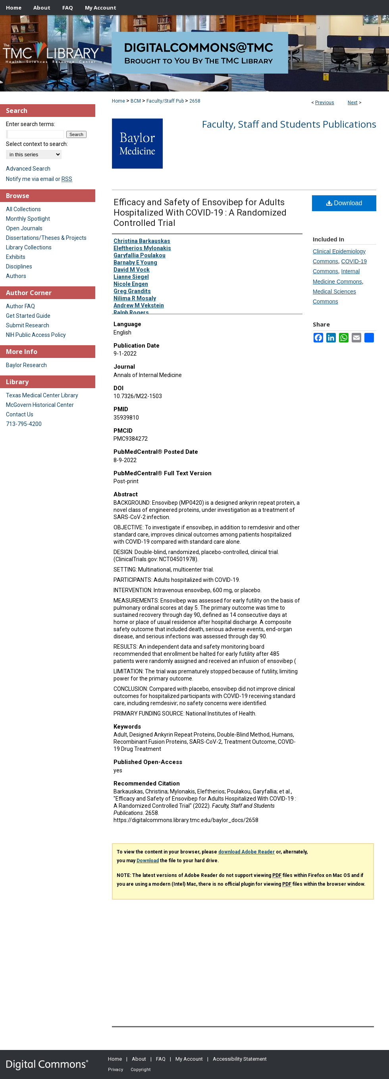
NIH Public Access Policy (36, 335)
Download (344, 203)
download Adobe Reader (246, 852)
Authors (16, 276)
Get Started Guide (28, 316)
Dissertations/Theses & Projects (46, 238)
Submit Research (27, 325)
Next (353, 102)
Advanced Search (28, 168)
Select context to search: (37, 144)
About (139, 1059)
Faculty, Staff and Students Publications (289, 123)
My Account (189, 1059)
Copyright (140, 1069)
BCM (136, 101)
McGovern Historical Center (40, 405)
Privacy (115, 1069)
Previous (324, 102)
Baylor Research (26, 365)
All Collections (23, 209)
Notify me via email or (39, 179)
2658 (194, 101)
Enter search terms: (30, 124)
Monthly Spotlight (28, 219)
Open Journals (24, 228)
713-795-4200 (24, 424)
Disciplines (19, 266)
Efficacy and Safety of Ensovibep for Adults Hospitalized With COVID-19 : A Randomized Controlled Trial (200, 212)
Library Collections (29, 247)
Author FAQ (20, 306)
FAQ (161, 1059)
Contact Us (19, 414)
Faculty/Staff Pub (165, 101)
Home (118, 101)
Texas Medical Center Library (42, 395)
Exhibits (15, 257)
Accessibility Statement (240, 1059)
